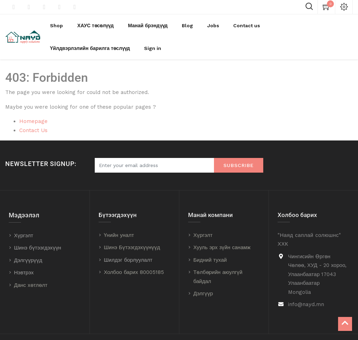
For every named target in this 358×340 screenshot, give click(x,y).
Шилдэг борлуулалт (128, 243)
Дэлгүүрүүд (28, 243)
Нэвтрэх (24, 255)
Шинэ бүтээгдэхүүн (37, 230)
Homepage (33, 104)
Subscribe (238, 148)
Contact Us (33, 113)
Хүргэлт (23, 218)
